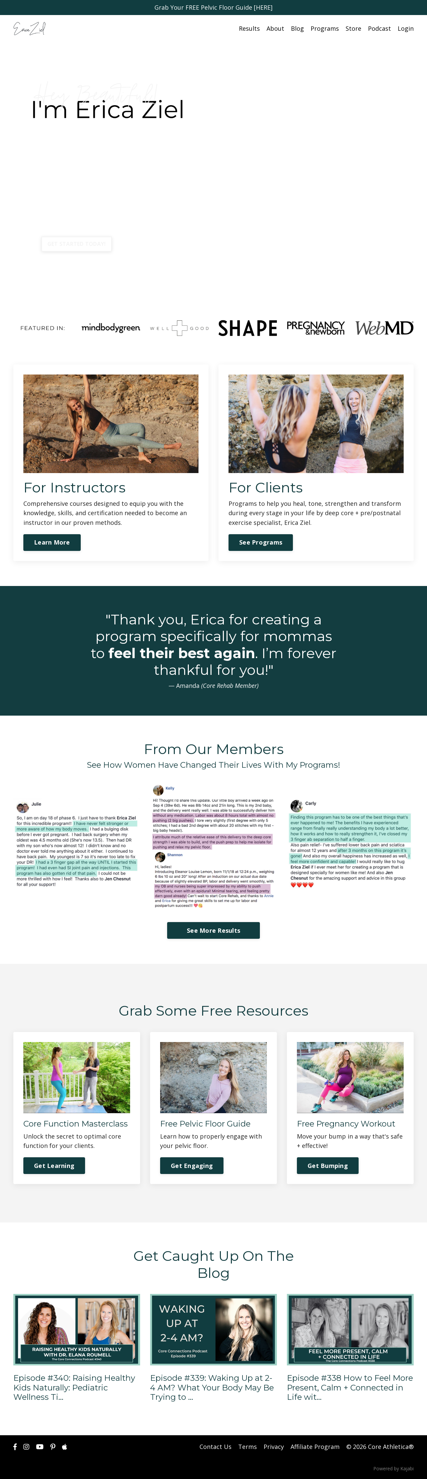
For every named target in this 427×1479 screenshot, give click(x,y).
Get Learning (54, 1166)
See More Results (213, 930)
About (275, 28)
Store (353, 28)
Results (249, 28)
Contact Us (215, 1447)
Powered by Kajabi (393, 1468)
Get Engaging (192, 1166)
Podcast (379, 28)
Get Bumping (328, 1166)
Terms (247, 1447)
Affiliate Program (315, 1447)
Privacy (274, 1447)
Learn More (52, 542)
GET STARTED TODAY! (76, 244)
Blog (297, 28)
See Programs (260, 542)
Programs (325, 28)
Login (406, 28)
